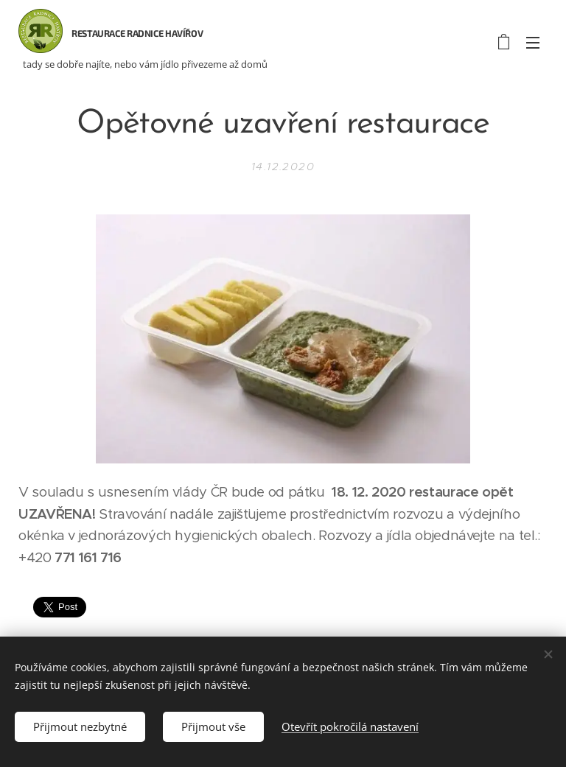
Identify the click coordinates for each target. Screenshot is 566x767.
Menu (532, 42)
